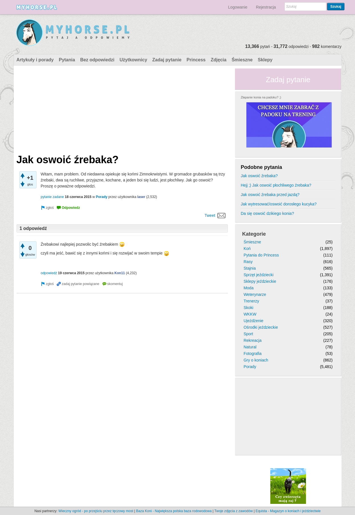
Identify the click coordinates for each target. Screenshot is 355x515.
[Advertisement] (122, 108)
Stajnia (250, 268)
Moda (248, 288)
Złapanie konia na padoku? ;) (261, 97)
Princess (196, 59)
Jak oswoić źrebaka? (259, 175)
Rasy (248, 261)
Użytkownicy (133, 59)
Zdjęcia (218, 59)
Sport (248, 334)
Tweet (209, 215)
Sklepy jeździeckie (260, 281)
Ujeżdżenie (253, 320)
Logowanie (238, 7)
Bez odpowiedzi (97, 59)
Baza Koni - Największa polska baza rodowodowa (174, 511)
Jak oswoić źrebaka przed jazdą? (270, 194)
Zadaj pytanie (166, 59)
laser (141, 197)
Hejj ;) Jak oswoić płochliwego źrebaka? (276, 185)
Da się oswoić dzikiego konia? (267, 213)
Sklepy (265, 59)
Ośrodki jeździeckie (261, 327)
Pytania (67, 59)
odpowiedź (49, 273)
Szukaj (335, 7)
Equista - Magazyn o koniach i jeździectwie (287, 511)
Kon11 (119, 273)
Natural (250, 347)
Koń (247, 248)
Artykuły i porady (35, 59)
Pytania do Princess (261, 255)
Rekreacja (252, 340)
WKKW (250, 314)
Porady (101, 197)
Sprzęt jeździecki (258, 274)
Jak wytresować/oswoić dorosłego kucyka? (279, 204)
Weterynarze (255, 294)
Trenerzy (251, 301)
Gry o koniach (256, 360)
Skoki (248, 307)
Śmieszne (242, 59)
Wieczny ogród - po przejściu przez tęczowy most (95, 511)
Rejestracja (266, 7)
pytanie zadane (52, 197)
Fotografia (252, 353)
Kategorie (254, 234)
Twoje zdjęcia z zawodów (233, 511)
